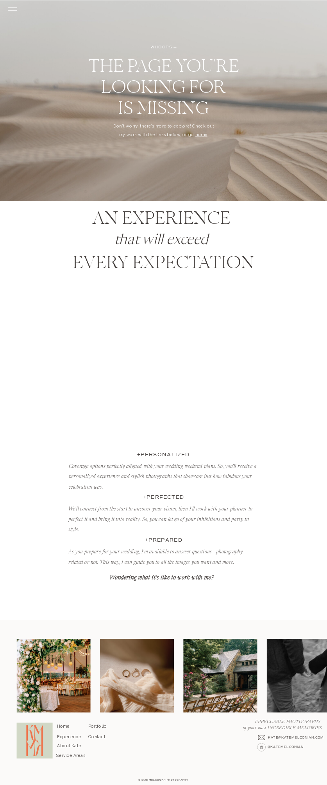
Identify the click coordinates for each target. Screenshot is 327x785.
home (201, 134)
